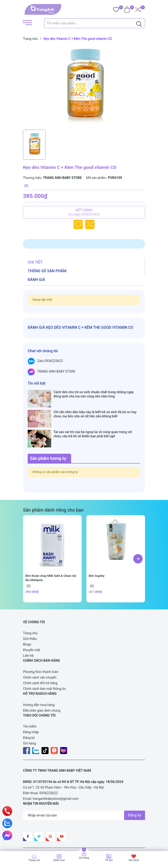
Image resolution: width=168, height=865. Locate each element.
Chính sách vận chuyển (40, 650)
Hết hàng (84, 212)
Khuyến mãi (31, 623)
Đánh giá (36, 279)
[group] (84, 86)
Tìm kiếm (30, 699)
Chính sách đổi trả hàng (40, 656)
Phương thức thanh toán (40, 644)
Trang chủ (30, 606)
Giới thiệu (30, 611)
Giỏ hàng (29, 716)
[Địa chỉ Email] (84, 788)
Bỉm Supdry (96, 548)
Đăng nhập (31, 705)
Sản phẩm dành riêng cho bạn (53, 483)
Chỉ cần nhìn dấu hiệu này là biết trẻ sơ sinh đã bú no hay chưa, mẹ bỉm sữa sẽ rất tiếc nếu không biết (95, 405)
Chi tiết (35, 262)
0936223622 (48, 766)
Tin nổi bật (37, 383)
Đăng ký (29, 710)
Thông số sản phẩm (47, 271)
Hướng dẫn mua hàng (38, 678)
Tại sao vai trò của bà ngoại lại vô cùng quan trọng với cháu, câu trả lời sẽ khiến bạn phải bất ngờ (92, 416)
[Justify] (139, 23)
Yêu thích (133, 860)
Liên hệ (28, 628)
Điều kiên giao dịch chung (41, 683)
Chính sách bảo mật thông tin (44, 661)
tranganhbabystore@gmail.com (56, 771)
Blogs (27, 617)
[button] (138, 531)
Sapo (109, 840)
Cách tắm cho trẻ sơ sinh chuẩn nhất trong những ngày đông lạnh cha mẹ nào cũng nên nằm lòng (93, 394)
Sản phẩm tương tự (48, 431)
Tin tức (109, 860)
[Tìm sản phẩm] (94, 23)
